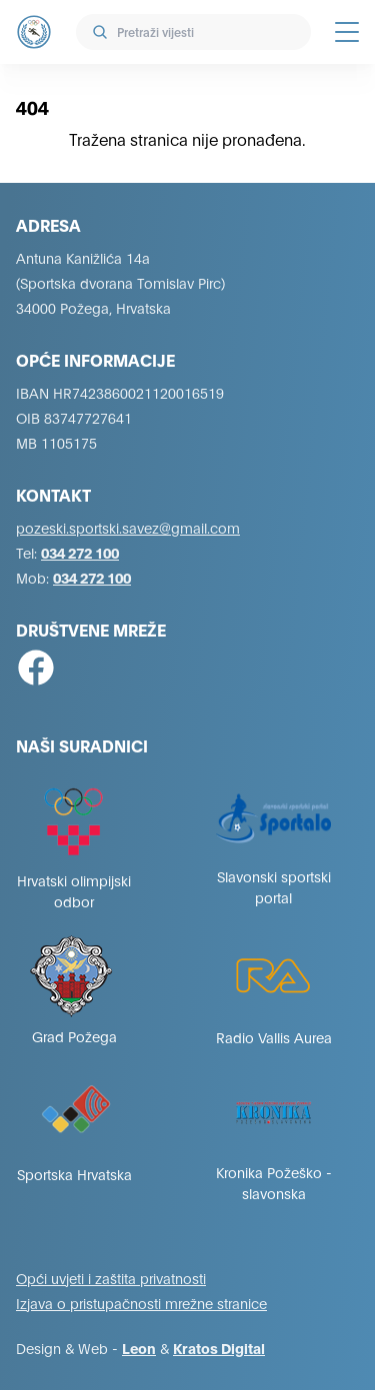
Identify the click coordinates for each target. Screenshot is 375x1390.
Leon (139, 1347)
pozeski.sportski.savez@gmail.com (128, 527)
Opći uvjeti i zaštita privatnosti (111, 1277)
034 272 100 (80, 552)
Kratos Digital (219, 1347)
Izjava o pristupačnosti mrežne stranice (141, 1302)
